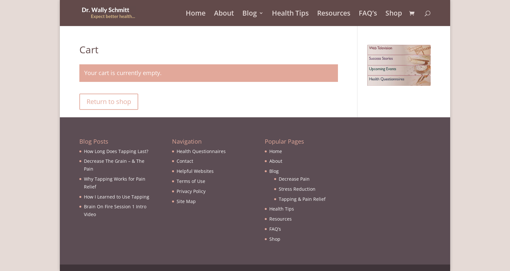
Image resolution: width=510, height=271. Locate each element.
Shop (393, 14)
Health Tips (290, 14)
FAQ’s (368, 14)
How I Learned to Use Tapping (116, 197)
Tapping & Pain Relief (302, 199)
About (224, 14)
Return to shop (109, 101)
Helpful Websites (195, 171)
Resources (333, 14)
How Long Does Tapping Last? (116, 151)
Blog (249, 14)
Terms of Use (191, 181)
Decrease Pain (294, 179)
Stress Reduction (297, 189)
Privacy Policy (191, 191)
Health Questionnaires (201, 151)
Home (196, 14)
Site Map (186, 201)
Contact (185, 161)
